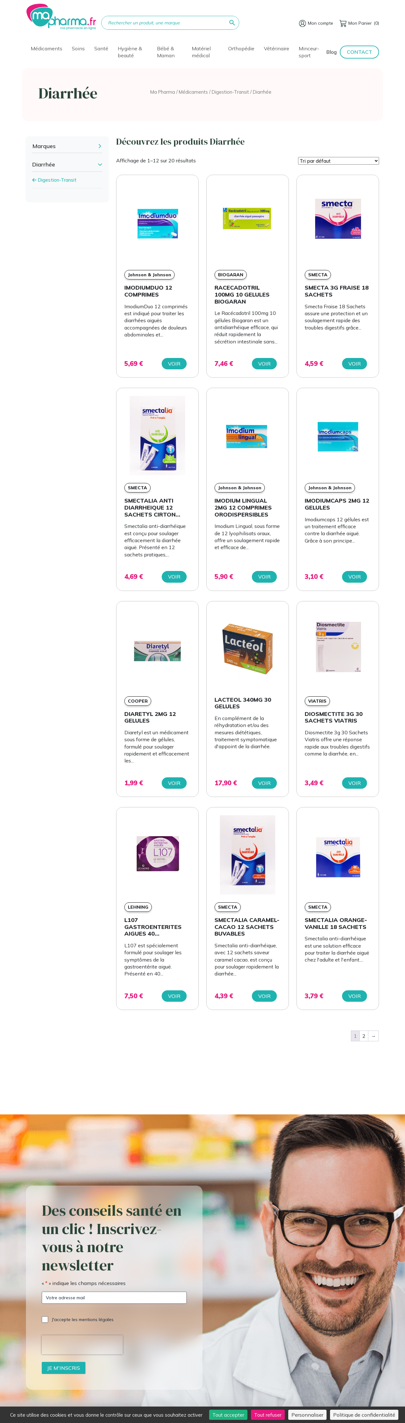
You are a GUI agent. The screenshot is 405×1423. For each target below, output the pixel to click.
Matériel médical (201, 52)
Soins (78, 48)
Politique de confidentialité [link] (364, 1415)
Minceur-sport (309, 52)
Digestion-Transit (230, 92)
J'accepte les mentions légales (83, 1319)
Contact (359, 52)
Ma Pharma (162, 92)
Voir (174, 363)
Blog (331, 52)
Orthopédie (241, 48)
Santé (101, 48)
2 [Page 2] (363, 1036)
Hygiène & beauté (130, 52)
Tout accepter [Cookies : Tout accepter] (228, 1415)
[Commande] (338, 161)
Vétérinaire (276, 48)
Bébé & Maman (166, 52)
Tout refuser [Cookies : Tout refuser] (268, 1415)
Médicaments (46, 48)
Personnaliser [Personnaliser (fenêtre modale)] (307, 1415)
